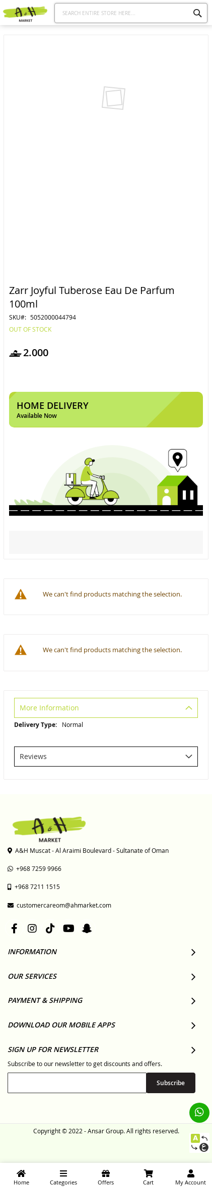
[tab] (106, 709)
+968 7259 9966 (34, 868)
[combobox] (130, 13)
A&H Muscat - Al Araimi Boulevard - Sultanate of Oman (88, 850)
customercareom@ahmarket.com (59, 905)
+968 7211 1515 (34, 886)
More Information (49, 707)
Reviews (33, 756)
